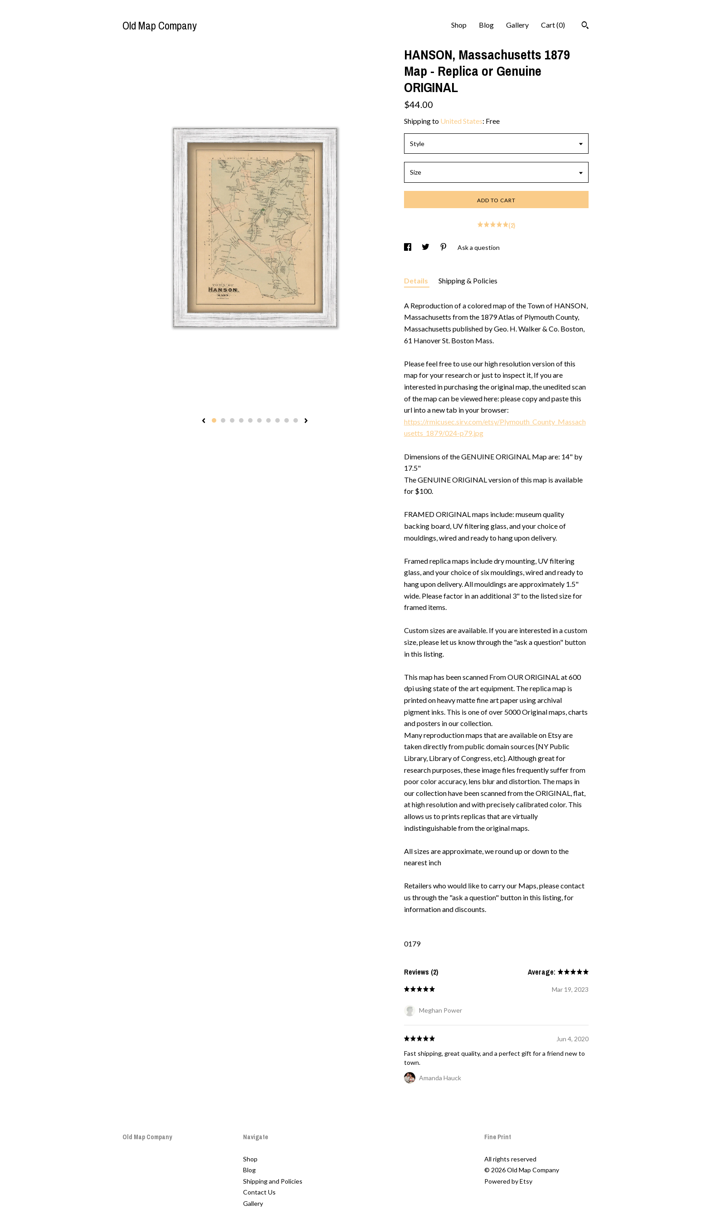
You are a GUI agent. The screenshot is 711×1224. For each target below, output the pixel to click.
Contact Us (259, 1192)
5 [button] (250, 420)
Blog (486, 24)
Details (416, 280)
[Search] (585, 26)
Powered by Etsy (508, 1181)
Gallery (517, 24)
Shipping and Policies (272, 1181)
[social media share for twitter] (426, 247)
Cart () (553, 24)
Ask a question (479, 247)
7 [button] (268, 420)
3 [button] (232, 420)
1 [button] (214, 420)
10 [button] (295, 420)
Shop (459, 24)
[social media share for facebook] (408, 247)
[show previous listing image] (203, 421)
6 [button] (259, 420)
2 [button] (223, 420)
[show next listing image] (306, 421)
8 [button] (277, 420)
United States (461, 121)
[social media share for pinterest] (444, 247)
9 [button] (286, 420)
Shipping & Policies (467, 280)
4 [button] (241, 420)
